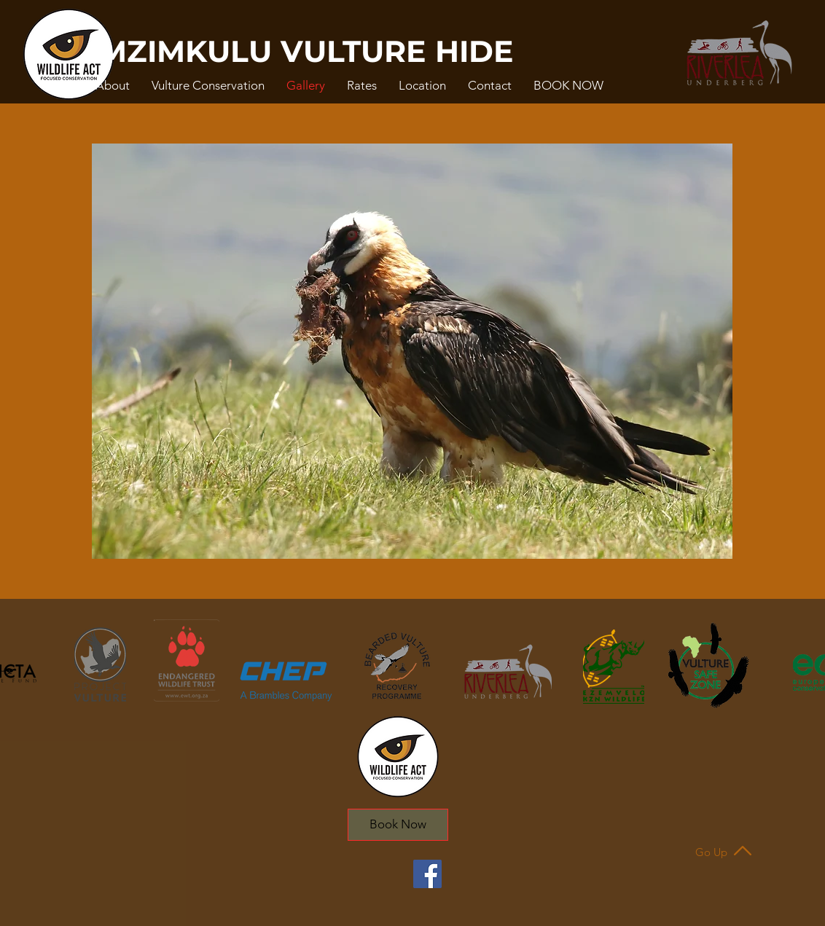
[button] (113, 85)
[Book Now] (398, 825)
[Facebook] (427, 874)
